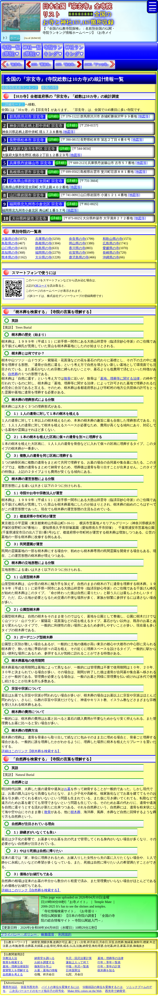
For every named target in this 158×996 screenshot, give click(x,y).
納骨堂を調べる (44, 958)
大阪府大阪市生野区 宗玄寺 (32, 149)
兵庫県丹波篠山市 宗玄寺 (30, 163)
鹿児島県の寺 (79, 257)
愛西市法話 (10, 987)
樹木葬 (75, 812)
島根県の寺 (43, 243)
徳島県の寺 (43, 248)
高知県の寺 (9, 252)
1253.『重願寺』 (41, 64)
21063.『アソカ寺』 (97, 64)
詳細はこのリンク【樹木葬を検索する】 (31, 751)
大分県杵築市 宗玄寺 (29, 218)
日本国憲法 (73, 970)
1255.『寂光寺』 (66, 64)
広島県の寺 (111, 243)
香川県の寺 (77, 248)
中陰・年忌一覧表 (77, 966)
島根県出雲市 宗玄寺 (26, 172)
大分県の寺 (43, 257)
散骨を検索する (13, 962)
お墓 (67, 789)
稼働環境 (47, 934)
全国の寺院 (50, 87)
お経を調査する (44, 962)
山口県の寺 (9, 248)
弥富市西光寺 (29, 987)
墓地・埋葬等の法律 (110, 958)
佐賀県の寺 (77, 252)
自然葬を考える (13, 974)
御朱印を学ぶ (43, 966)
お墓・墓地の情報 (45, 970)
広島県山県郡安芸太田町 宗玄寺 (35, 181)
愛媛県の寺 (111, 248)
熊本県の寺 (9, 257)
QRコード (40, 285)
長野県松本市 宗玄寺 (26, 140)
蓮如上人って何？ (77, 962)
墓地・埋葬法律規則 (16, 966)
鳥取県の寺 (9, 243)
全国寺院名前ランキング (20, 87)
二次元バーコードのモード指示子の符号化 (36, 991)
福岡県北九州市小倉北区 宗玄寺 (35, 204)
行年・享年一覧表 (109, 962)
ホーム (15, 37)
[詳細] (53, 116)
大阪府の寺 (9, 239)
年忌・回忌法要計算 (79, 958)
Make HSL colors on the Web (84, 991)
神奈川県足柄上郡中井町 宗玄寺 (35, 126)
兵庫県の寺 (43, 239)
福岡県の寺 (43, 252)
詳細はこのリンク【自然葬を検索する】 (31, 890)
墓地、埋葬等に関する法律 (120, 378)
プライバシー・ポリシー (19, 934)
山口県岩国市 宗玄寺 (26, 195)
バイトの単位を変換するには (60, 987)
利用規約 (64, 934)
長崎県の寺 (111, 252)
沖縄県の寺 (111, 257)
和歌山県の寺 (112, 239)
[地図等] (144, 116)
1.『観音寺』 (15, 64)
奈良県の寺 (77, 239)
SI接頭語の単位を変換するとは (103, 987)
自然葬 (13, 374)
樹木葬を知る (106, 970)
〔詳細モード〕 (13, 104)
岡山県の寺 (77, 243)
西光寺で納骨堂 (115, 991)
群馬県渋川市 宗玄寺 (26, 117)
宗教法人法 (10, 958)
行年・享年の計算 (109, 966)
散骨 (67, 378)
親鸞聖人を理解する (16, 970)
